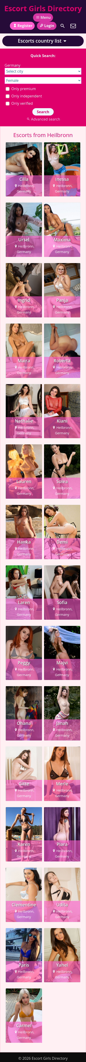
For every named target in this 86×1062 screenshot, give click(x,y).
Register (22, 25)
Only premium (21, 88)
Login (46, 25)
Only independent (24, 96)
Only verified (19, 103)
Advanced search (43, 119)
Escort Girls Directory (43, 8)
